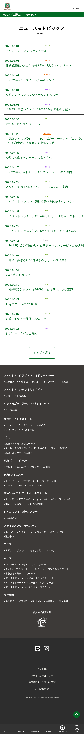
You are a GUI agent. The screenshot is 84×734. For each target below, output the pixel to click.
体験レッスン (63, 732)
